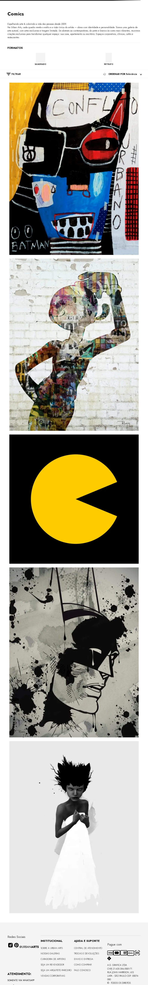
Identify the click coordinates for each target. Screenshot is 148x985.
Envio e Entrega (83, 959)
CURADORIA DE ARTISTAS (53, 959)
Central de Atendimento (88, 948)
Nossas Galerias (50, 953)
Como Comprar (82, 964)
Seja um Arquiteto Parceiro (56, 970)
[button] (12, 74)
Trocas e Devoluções (86, 953)
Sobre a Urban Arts (52, 948)
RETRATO (108, 64)
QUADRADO (40, 64)
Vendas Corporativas (53, 976)
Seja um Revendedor (52, 964)
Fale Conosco (82, 970)
